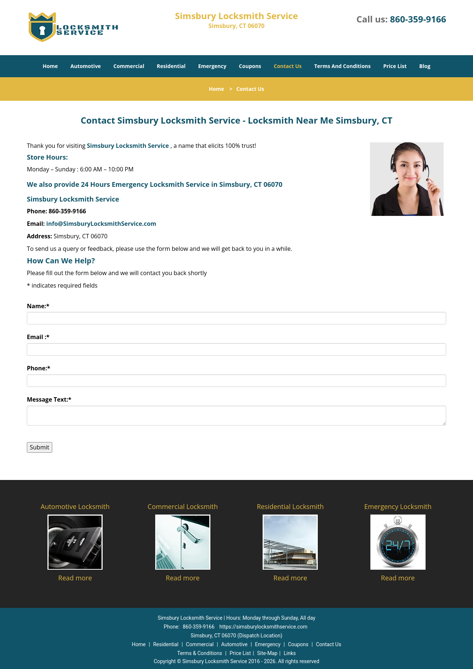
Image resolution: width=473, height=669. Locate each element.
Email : (38, 337)
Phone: (38, 368)
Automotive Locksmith (75, 506)
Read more (75, 577)
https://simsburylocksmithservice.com (263, 627)
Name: (38, 306)
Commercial (128, 66)
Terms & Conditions (199, 653)
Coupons (250, 66)
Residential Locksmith (290, 506)
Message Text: (49, 399)
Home (50, 66)
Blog (424, 66)
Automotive (86, 66)
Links (290, 653)
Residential (171, 66)
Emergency (212, 66)
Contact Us (288, 66)
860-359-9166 (418, 19)
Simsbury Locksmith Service (128, 146)
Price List (395, 66)
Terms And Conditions (342, 66)
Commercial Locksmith (182, 506)
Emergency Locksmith (397, 506)
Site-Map (267, 653)
